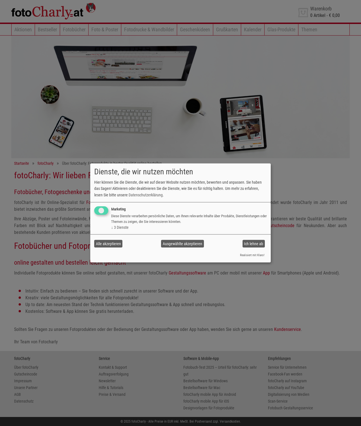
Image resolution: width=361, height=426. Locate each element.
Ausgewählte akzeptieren (182, 243)
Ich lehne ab (253, 243)
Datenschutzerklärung (146, 195)
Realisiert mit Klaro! (252, 255)
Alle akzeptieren (108, 243)
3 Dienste (120, 227)
